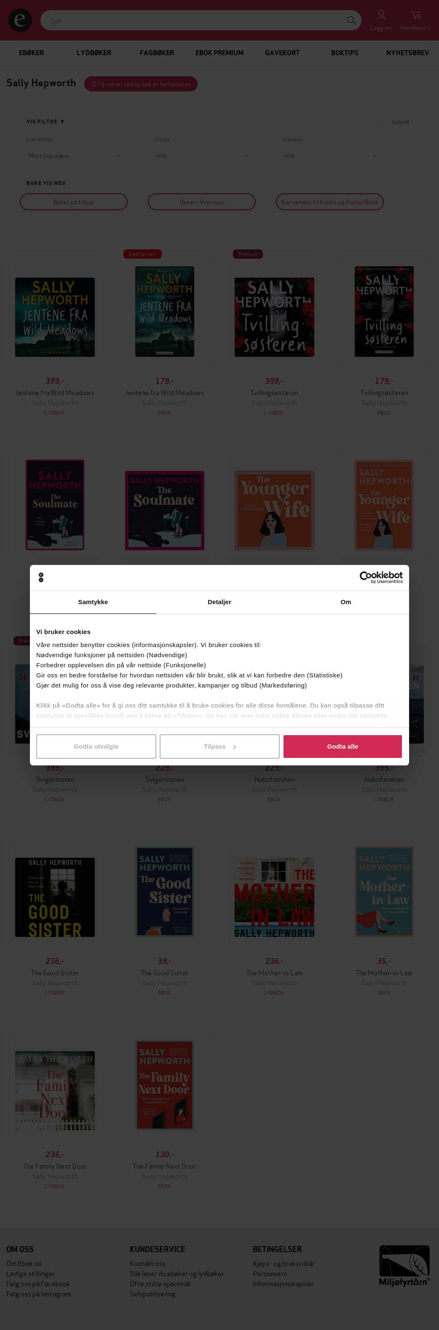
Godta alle (343, 746)
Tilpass (220, 746)
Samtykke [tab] (93, 601)
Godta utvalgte (96, 746)
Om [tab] (345, 601)
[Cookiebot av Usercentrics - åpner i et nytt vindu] (366, 577)
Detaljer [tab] (219, 601)
